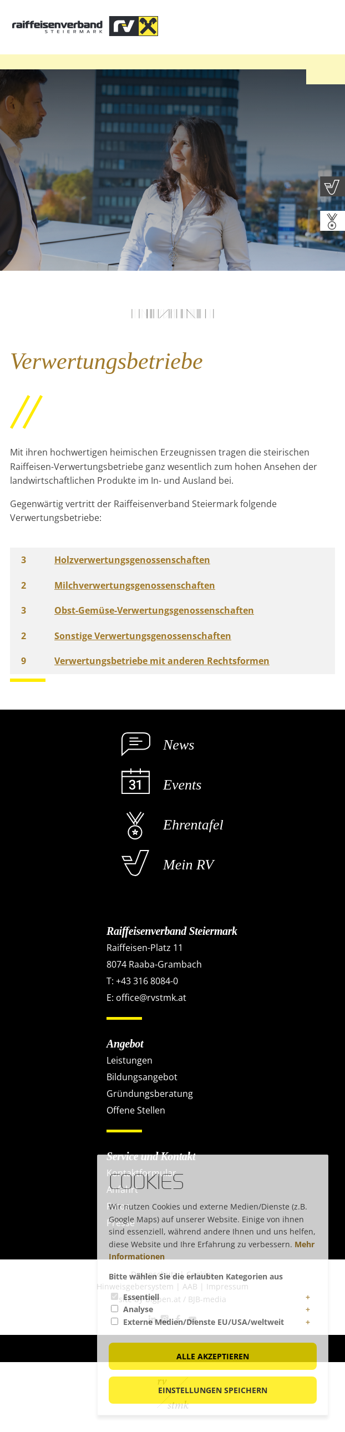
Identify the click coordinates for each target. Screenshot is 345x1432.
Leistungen (129, 1060)
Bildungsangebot (141, 1077)
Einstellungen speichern (212, 1390)
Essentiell (141, 1297)
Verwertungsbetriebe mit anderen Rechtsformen (162, 661)
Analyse (138, 1309)
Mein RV (188, 865)
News (178, 745)
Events (182, 785)
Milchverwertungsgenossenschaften (134, 585)
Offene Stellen (135, 1110)
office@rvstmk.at (151, 997)
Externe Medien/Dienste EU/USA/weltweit (203, 1322)
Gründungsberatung (149, 1093)
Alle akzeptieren (212, 1356)
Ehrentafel (193, 825)
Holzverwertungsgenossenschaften (132, 560)
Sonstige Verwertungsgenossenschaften (142, 636)
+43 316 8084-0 (147, 981)
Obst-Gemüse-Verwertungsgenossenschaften (154, 610)
